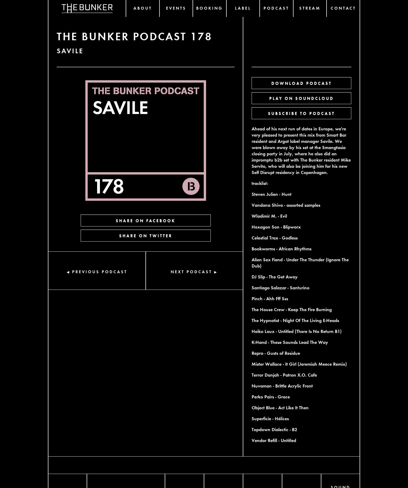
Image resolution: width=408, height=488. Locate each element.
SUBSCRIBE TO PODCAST (301, 113)
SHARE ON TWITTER (145, 235)
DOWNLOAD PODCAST (301, 83)
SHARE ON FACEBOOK (145, 220)
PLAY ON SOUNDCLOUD (301, 98)
